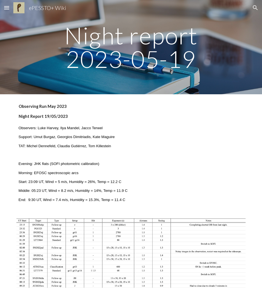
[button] (6, 7)
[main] (131, 47)
